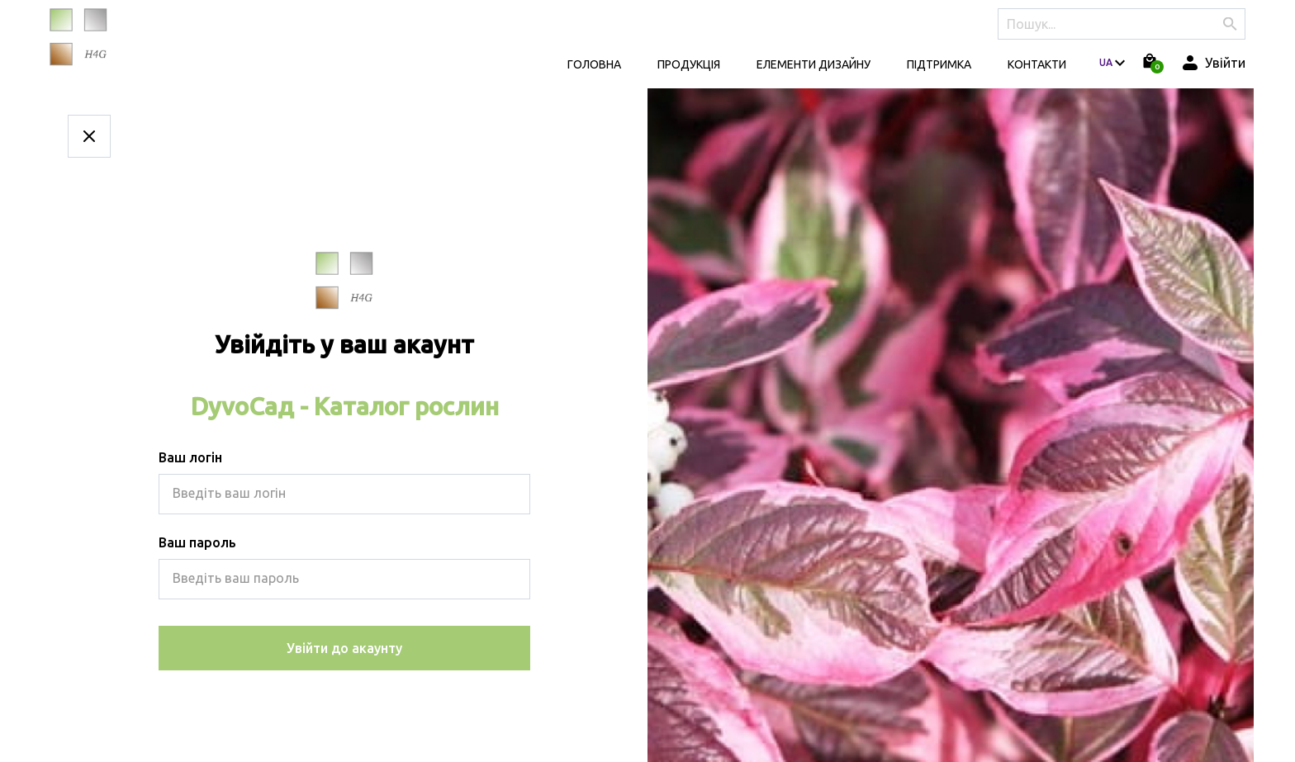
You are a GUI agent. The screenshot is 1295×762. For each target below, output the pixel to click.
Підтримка (939, 64)
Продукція (688, 64)
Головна (594, 64)
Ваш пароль (197, 542)
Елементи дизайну (813, 64)
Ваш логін (190, 457)
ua (1105, 62)
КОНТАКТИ (1037, 64)
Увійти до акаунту (344, 648)
